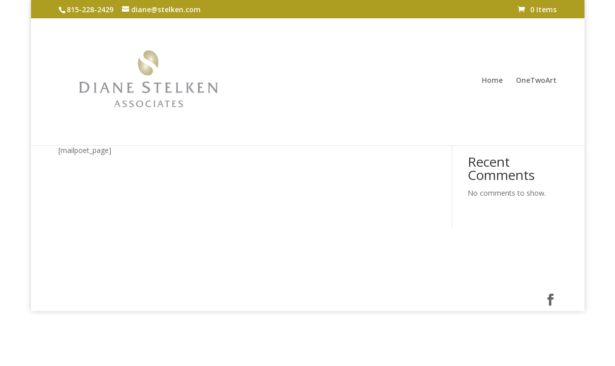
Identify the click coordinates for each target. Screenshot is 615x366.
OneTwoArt (536, 81)
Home (492, 81)
